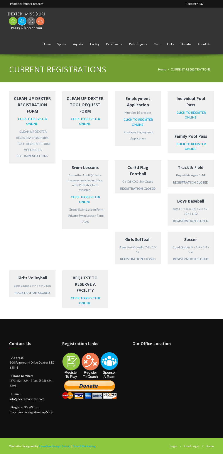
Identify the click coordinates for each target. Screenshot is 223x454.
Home (47, 44)
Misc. (157, 44)
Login (173, 446)
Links (170, 44)
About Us (204, 44)
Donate (186, 44)
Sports (61, 44)
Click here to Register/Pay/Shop (31, 412)
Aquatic (78, 44)
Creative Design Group (55, 446)
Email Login (191, 446)
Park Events (114, 44)
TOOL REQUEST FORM (33, 144)
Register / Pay (194, 3)
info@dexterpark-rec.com (26, 3)
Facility (95, 44)
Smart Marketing (84, 446)
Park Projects (138, 44)
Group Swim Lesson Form (86, 209)
